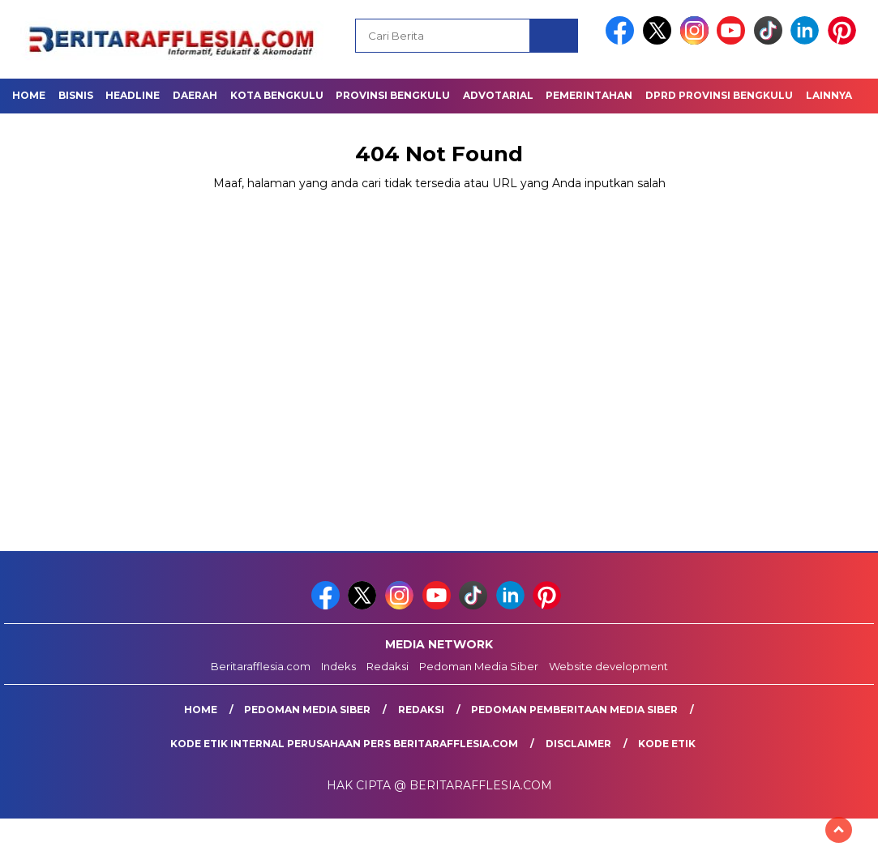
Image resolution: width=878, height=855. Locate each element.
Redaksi (387, 666)
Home (28, 95)
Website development (608, 666)
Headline (132, 95)
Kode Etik (667, 743)
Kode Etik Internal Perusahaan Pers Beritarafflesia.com (344, 743)
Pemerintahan (589, 95)
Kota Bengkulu (276, 95)
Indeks (338, 666)
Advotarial (498, 95)
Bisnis (75, 95)
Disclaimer (578, 743)
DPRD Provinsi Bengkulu (719, 95)
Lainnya (829, 95)
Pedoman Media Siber (478, 666)
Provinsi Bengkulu (393, 95)
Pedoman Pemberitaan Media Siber (574, 709)
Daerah (195, 95)
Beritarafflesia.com (261, 666)
